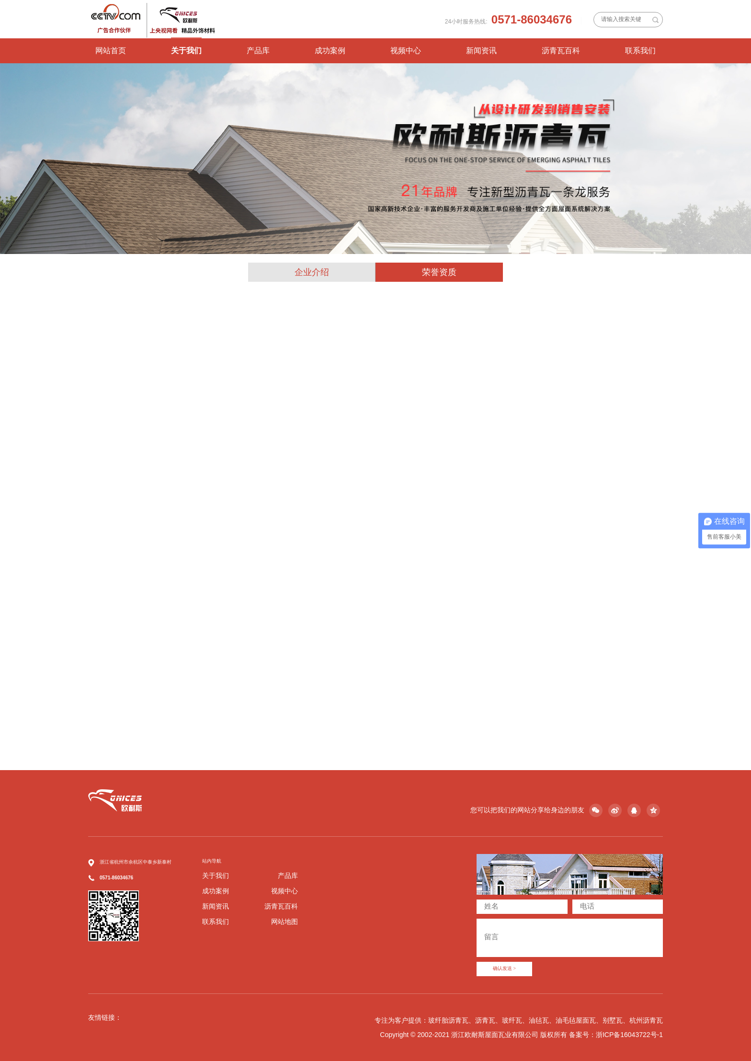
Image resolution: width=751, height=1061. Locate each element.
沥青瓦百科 (561, 50)
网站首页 (110, 50)
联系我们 (640, 50)
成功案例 (330, 50)
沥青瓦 (485, 1020)
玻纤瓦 (512, 1020)
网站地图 (284, 921)
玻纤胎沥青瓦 (448, 1020)
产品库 (258, 50)
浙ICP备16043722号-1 (629, 1034)
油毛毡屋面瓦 (576, 1020)
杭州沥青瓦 (646, 1020)
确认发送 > (504, 968)
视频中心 (405, 50)
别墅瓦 (613, 1020)
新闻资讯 (481, 50)
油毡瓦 (539, 1020)
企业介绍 (312, 272)
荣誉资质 (439, 272)
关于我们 (186, 50)
